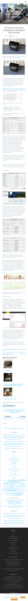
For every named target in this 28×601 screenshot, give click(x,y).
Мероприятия (14, 463)
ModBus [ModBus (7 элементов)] (10, 484)
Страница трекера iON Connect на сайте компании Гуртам (13, 88)
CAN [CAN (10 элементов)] (12, 480)
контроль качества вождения (17, 411)
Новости (14, 465)
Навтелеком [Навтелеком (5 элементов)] (16, 486)
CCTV (15, 504)
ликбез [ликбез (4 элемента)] (7, 490)
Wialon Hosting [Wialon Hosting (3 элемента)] (5, 486)
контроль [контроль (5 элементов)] (17, 489)
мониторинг (12, 412)
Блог (14, 455)
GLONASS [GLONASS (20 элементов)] (12, 481)
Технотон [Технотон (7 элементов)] (11, 487)
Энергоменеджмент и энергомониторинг (15, 501)
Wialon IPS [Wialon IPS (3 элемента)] (8, 486)
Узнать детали (14, 599)
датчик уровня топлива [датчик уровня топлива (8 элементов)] (8, 489)
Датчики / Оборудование (14, 459)
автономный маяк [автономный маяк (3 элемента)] (17, 487)
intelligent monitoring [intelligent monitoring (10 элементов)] (9, 483)
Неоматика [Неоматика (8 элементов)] (22, 486)
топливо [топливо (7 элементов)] (13, 495)
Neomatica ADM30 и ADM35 (12, 446)
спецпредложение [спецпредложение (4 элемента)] (7, 493)
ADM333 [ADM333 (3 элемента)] (3, 480)
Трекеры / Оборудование (12, 35)
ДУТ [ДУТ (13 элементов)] (12, 486)
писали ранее (17, 57)
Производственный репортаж (14, 469)
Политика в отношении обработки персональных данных (14, 506)
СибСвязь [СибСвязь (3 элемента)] (7, 487)
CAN (14, 454)
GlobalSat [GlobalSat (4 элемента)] (7, 481)
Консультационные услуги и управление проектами (15, 500)
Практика (6, 35)
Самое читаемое (14, 471)
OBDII (20, 409)
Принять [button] (23, 597)
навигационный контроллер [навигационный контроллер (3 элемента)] (21, 490)
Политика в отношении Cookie (15, 507)
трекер (16, 412)
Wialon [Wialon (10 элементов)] (23, 484)
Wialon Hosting (8, 411)
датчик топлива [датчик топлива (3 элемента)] (22, 487)
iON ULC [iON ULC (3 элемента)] (22, 483)
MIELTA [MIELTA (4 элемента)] (7, 484)
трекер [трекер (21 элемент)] (18, 495)
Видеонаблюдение (14, 457)
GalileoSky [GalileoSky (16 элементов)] (22, 480)
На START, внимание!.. (12, 439)
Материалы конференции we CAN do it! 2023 (12, 434)
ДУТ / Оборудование (14, 461)
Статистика (14, 473)
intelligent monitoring (9, 409)
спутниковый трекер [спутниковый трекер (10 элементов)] (17, 493)
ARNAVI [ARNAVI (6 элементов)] (9, 480)
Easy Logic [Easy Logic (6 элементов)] (16, 480)
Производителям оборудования (14, 502)
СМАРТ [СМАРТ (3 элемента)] (4, 487)
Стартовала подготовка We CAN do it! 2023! (11, 441)
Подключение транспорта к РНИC (11, 448)
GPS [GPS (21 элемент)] (18, 481)
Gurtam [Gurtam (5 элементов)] (21, 481)
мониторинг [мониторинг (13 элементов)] (12, 490)
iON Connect (16, 409)
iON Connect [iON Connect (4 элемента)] (19, 483)
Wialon (23, 409)
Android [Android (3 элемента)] (6, 480)
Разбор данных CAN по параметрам (15, 503)
